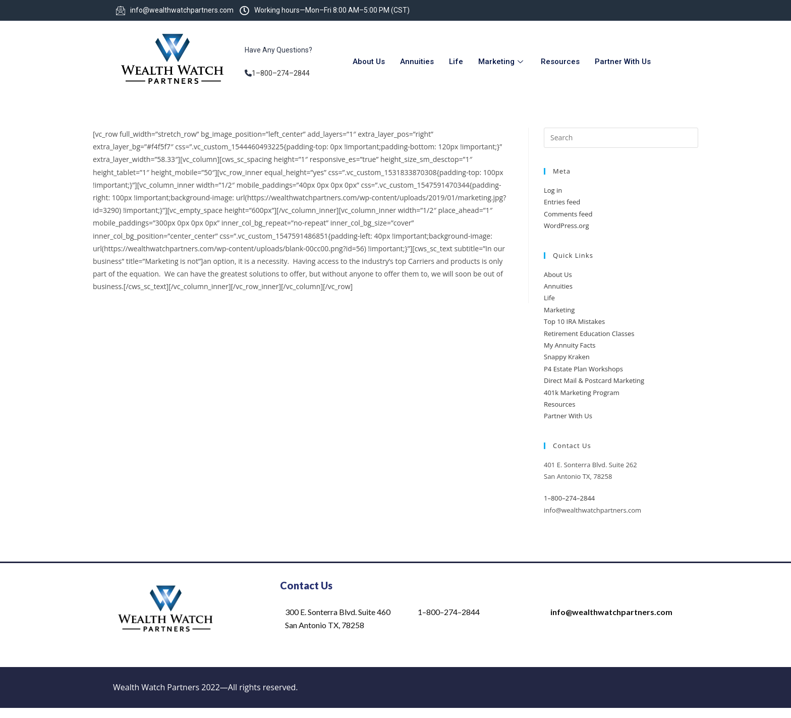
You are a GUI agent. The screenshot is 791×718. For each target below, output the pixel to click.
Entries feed (562, 201)
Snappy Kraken (567, 356)
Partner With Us (623, 61)
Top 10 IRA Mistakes (574, 321)
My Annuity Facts (570, 345)
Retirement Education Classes (589, 333)
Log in (553, 190)
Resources (560, 61)
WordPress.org (566, 225)
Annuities (417, 61)
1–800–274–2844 (281, 73)
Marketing (502, 61)
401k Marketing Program (581, 392)
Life (456, 61)
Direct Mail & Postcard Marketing (594, 380)
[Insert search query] (621, 138)
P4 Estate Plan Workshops (583, 368)
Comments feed (568, 213)
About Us (369, 61)
